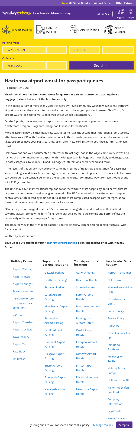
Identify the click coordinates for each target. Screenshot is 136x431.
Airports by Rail (22, 329)
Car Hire (18, 315)
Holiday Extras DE (118, 380)
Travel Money (21, 337)
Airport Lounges (23, 284)
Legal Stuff (114, 411)
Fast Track (19, 351)
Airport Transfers (23, 322)
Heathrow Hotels (86, 280)
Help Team (114, 280)
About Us (113, 325)
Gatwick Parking (54, 272)
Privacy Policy (116, 318)
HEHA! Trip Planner (119, 272)
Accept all (124, 425)
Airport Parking (22, 269)
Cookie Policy (116, 311)
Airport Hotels (21, 276)
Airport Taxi (20, 344)
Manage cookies (103, 425)
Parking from (10, 42)
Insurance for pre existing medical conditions (23, 303)
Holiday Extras (16, 13)
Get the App (102, 14)
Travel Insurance (23, 291)
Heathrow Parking (55, 280)
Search (99, 65)
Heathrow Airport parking (61, 242)
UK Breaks (19, 359)
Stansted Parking (54, 287)
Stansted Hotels (86, 287)
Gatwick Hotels (85, 272)
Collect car (9, 58)
